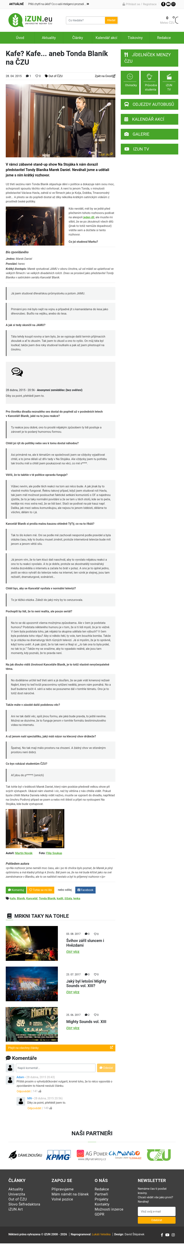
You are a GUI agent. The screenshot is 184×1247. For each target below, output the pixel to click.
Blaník (21, 898)
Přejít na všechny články (60, 1048)
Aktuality (49, 38)
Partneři (101, 1194)
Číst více (72, 952)
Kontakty (102, 1204)
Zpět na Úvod (105, 76)
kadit (60, 898)
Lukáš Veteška (101, 1234)
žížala (68, 898)
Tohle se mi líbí (40, 890)
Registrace (150, 4)
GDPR (99, 1214)
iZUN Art (15, 1209)
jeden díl (88, 217)
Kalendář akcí (106, 38)
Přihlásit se (131, 4)
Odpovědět (24, 1091)
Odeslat (106, 1068)
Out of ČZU (54, 76)
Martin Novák (23, 853)
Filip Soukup (54, 853)
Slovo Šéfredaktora (24, 1204)
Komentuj (16, 890)
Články (77, 38)
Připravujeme (63, 1189)
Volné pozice (62, 1199)
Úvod (20, 38)
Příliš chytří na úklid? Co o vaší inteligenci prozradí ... (58, 4)
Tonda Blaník (47, 898)
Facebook (85, 890)
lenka (76, 898)
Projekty (101, 1199)
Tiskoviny (135, 38)
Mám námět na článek (70, 1194)
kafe (13, 898)
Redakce (164, 38)
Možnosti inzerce (109, 1209)
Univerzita (16, 1194)
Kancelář (32, 898)
